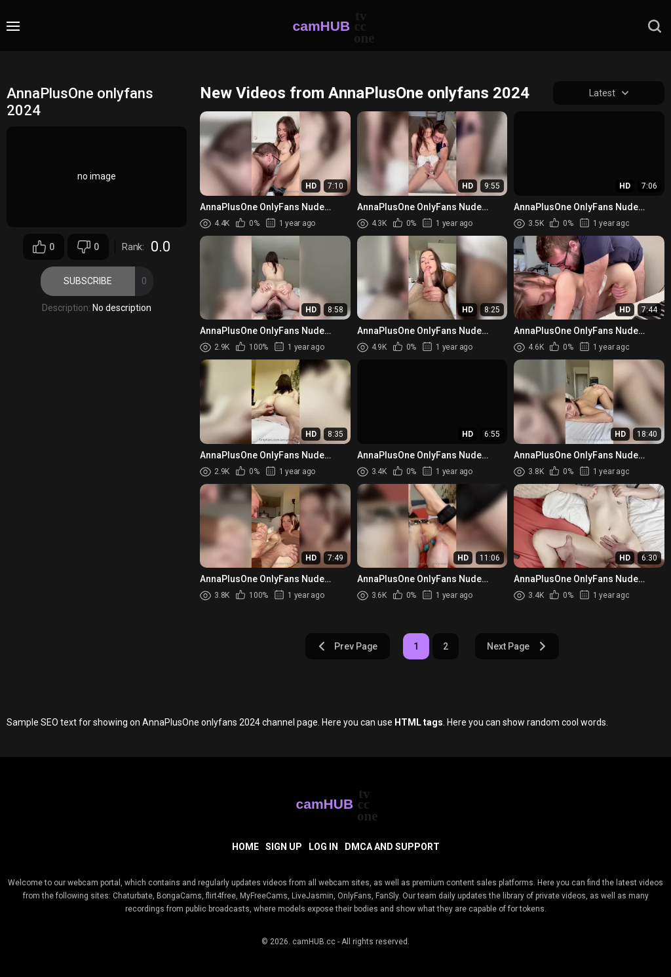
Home (245, 846)
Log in (323, 846)
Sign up (283, 846)
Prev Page (347, 646)
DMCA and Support (392, 846)
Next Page (517, 646)
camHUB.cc (314, 941)
